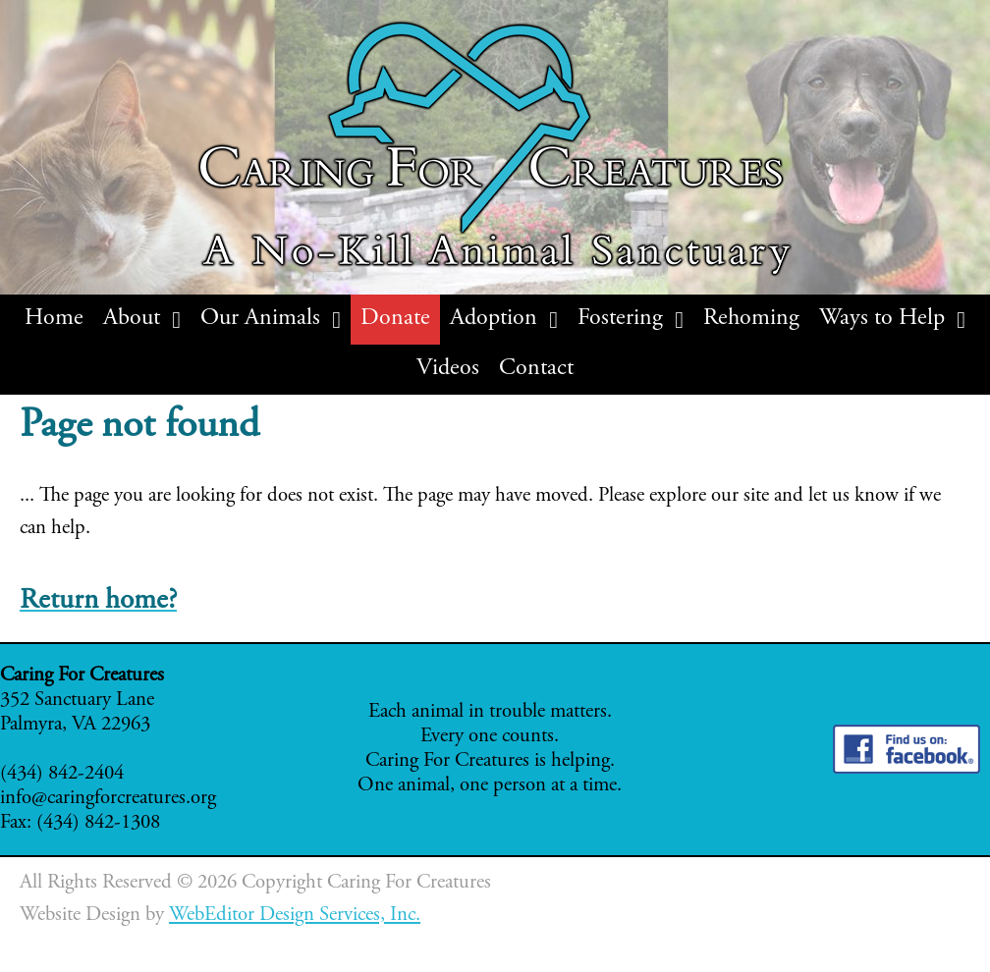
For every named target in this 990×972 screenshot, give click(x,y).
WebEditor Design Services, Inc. (294, 915)
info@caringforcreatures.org (108, 798)
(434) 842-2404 (62, 774)
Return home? (98, 601)
